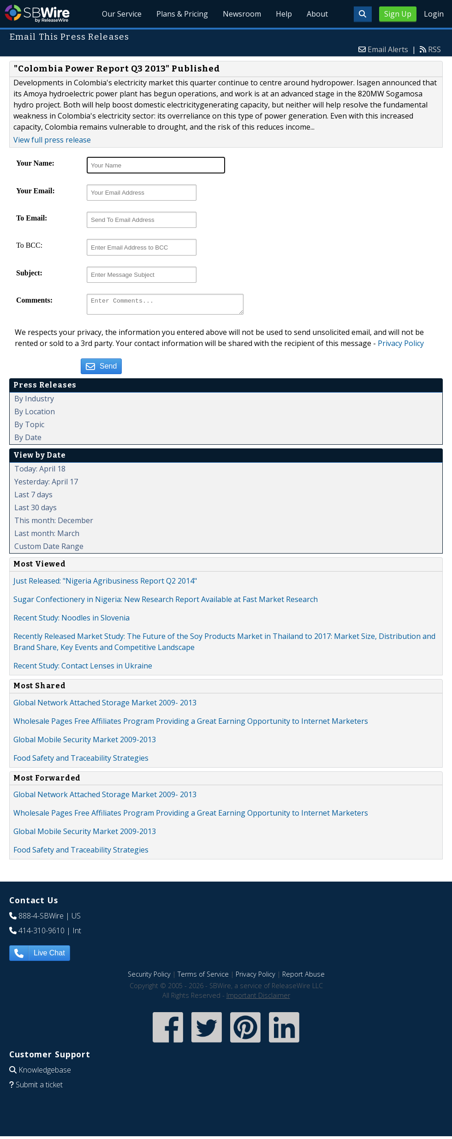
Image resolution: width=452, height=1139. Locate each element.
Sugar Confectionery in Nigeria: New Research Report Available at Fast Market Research (165, 602)
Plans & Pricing (182, 14)
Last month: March (46, 536)
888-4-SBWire (41, 918)
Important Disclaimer (258, 998)
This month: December (53, 523)
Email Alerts (388, 49)
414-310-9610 (41, 933)
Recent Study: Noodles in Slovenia (71, 620)
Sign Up (397, 14)
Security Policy (149, 976)
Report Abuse (303, 976)
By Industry (34, 401)
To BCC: (29, 245)
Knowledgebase (44, 1072)
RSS (434, 49)
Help (284, 14)
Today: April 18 (39, 471)
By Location (34, 414)
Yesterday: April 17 (46, 484)
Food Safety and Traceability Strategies (81, 761)
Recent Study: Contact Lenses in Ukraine (82, 668)
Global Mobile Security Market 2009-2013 (84, 742)
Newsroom (242, 14)
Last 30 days (35, 510)
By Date (28, 440)
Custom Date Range (48, 549)
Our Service (122, 14)
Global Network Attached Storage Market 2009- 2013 (104, 705)
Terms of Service (203, 976)
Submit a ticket (39, 1087)
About (317, 14)
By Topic (29, 427)
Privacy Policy (401, 346)
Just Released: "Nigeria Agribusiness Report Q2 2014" (105, 583)
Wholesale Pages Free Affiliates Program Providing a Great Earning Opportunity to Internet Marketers (190, 724)
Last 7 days (33, 497)
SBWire (37, 14)
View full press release (52, 140)
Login (434, 14)
